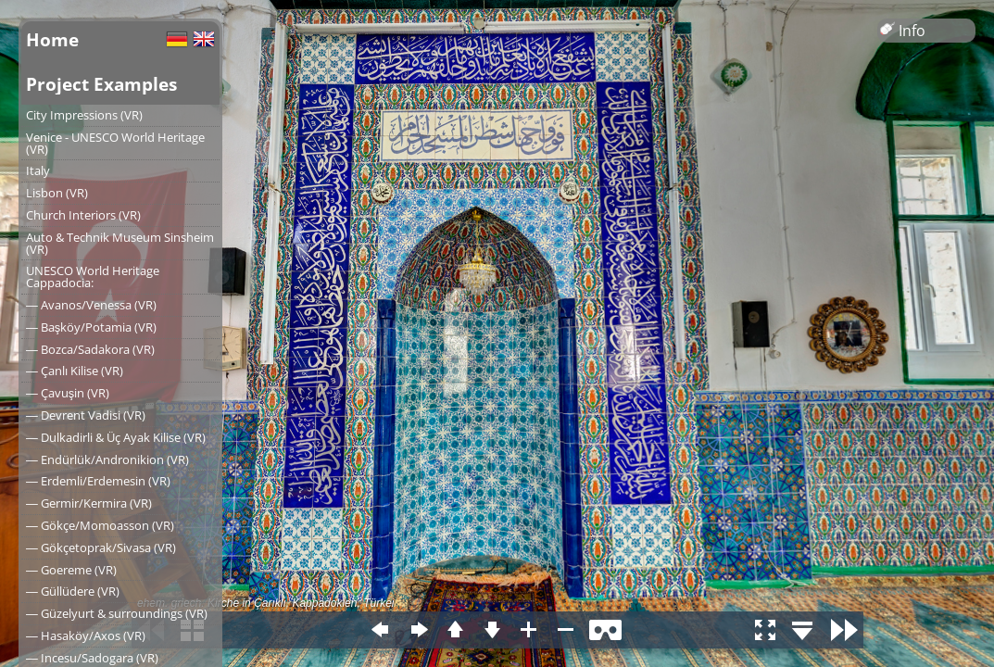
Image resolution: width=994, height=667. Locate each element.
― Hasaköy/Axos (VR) (85, 635)
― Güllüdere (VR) (73, 591)
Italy (38, 170)
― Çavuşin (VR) (67, 392)
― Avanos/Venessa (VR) (91, 304)
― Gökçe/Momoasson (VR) (100, 525)
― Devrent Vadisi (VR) (85, 415)
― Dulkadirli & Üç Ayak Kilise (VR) (116, 437)
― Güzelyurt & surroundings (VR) (117, 613)
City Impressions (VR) (84, 115)
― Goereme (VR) (71, 569)
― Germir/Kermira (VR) (89, 503)
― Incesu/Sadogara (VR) (92, 657)
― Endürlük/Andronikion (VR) (107, 459)
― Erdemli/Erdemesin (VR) (98, 480)
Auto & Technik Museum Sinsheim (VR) (120, 243)
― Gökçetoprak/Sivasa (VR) (101, 547)
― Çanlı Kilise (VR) (74, 370)
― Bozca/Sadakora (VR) (90, 349)
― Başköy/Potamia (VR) (91, 327)
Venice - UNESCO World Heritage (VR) (115, 143)
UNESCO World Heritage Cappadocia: (92, 276)
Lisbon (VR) (57, 192)
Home (52, 39)
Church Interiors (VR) (83, 215)
